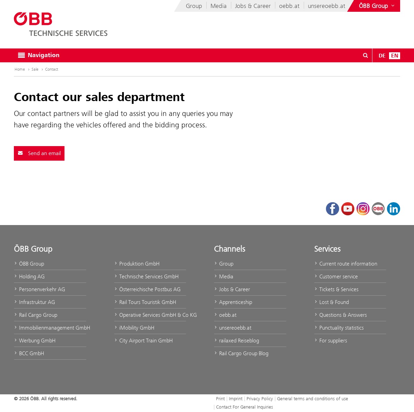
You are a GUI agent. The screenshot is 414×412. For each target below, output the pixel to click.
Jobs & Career (253, 5)
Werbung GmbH (34, 340)
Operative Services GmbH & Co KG (150, 315)
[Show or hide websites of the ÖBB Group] (377, 6)
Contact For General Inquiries (244, 407)
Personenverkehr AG (39, 289)
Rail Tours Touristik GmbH (145, 302)
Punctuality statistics (339, 327)
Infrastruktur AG (34, 302)
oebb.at (289, 5)
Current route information (345, 263)
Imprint (235, 398)
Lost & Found (331, 302)
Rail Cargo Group (35, 315)
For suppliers (330, 340)
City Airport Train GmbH (143, 340)
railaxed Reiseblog (236, 340)
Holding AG (29, 276)
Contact (51, 69)
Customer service (336, 276)
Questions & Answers (340, 315)
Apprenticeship (233, 302)
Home (23, 69)
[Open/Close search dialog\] (365, 55)
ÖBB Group (29, 263)
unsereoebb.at (326, 5)
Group (194, 5)
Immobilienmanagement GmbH (50, 327)
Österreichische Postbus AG (147, 289)
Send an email (39, 153)
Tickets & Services (336, 289)
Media (218, 5)
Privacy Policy (260, 398)
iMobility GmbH (134, 327)
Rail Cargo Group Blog (241, 353)
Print (220, 398)
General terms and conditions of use (312, 398)
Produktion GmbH (136, 263)
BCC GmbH (29, 353)
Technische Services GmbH (146, 276)
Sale (38, 69)
